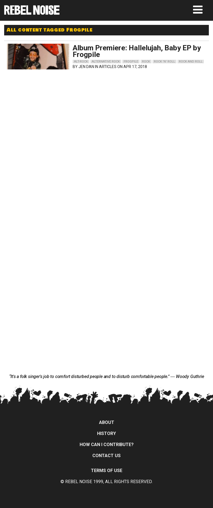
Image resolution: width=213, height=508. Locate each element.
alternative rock (106, 61)
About (106, 422)
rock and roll (190, 61)
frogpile (131, 61)
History (106, 433)
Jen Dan (86, 66)
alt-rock (81, 61)
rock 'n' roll (164, 61)
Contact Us (106, 455)
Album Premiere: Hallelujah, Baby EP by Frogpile (137, 51)
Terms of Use (106, 470)
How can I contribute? (107, 444)
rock (146, 61)
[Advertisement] (56, 106)
